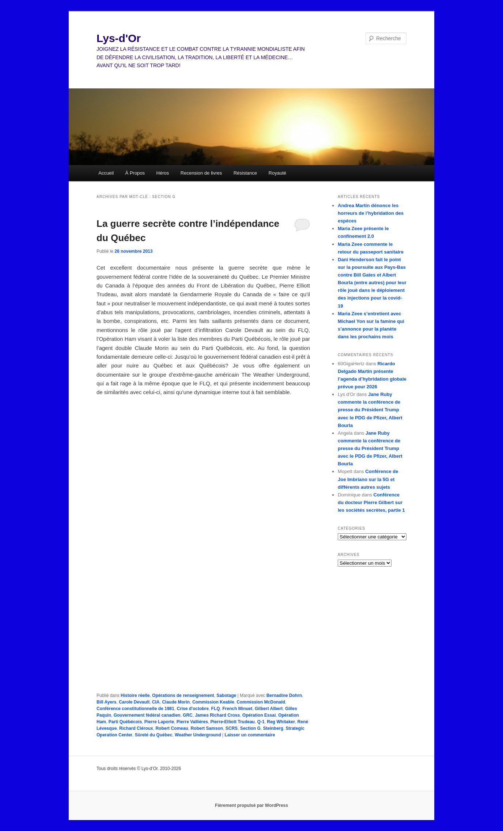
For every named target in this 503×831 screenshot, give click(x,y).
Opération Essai (259, 715)
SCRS (232, 728)
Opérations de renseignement (183, 695)
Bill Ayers (106, 702)
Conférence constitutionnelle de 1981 (135, 708)
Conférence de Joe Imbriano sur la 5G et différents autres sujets (368, 479)
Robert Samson (206, 728)
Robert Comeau (171, 728)
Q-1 (261, 721)
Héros (162, 173)
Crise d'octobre (193, 708)
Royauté (277, 173)
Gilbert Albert (269, 708)
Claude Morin (176, 702)
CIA (156, 702)
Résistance (245, 173)
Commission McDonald (261, 702)
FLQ (215, 708)
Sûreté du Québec (154, 734)
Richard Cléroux (136, 728)
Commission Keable (213, 702)
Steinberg (273, 728)
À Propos (135, 173)
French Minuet (237, 708)
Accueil (106, 173)
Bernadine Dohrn (284, 695)
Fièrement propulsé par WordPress (251, 805)
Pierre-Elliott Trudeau (233, 721)
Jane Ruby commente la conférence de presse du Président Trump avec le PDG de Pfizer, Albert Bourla (370, 410)
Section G (250, 728)
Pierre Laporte (159, 721)
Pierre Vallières (192, 721)
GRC (188, 715)
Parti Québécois (125, 721)
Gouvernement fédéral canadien (147, 715)
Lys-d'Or (119, 38)
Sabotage (226, 695)
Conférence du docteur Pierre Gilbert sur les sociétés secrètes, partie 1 (371, 502)
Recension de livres (201, 173)
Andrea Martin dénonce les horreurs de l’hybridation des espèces (371, 213)
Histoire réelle (135, 695)
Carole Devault (134, 702)
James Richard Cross (217, 715)
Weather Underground (198, 734)
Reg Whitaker (281, 721)
